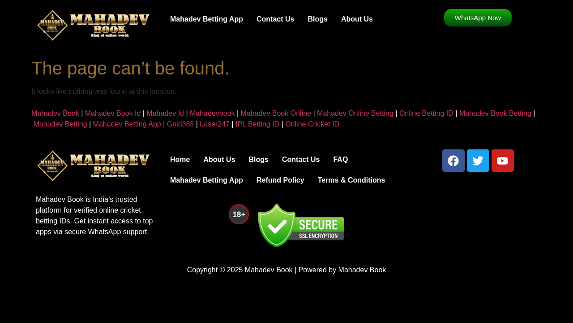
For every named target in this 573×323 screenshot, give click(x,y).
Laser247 (215, 124)
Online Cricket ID (312, 124)
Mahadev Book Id (113, 113)
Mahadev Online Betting (355, 113)
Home (180, 159)
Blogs (317, 19)
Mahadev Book (55, 113)
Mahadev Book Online (276, 113)
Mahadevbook (212, 113)
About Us (357, 19)
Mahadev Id (165, 113)
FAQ (340, 159)
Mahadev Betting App (206, 19)
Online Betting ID (426, 113)
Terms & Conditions (351, 180)
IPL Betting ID (257, 124)
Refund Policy (280, 180)
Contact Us (275, 19)
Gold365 (180, 124)
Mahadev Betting (60, 124)
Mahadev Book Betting (495, 113)
